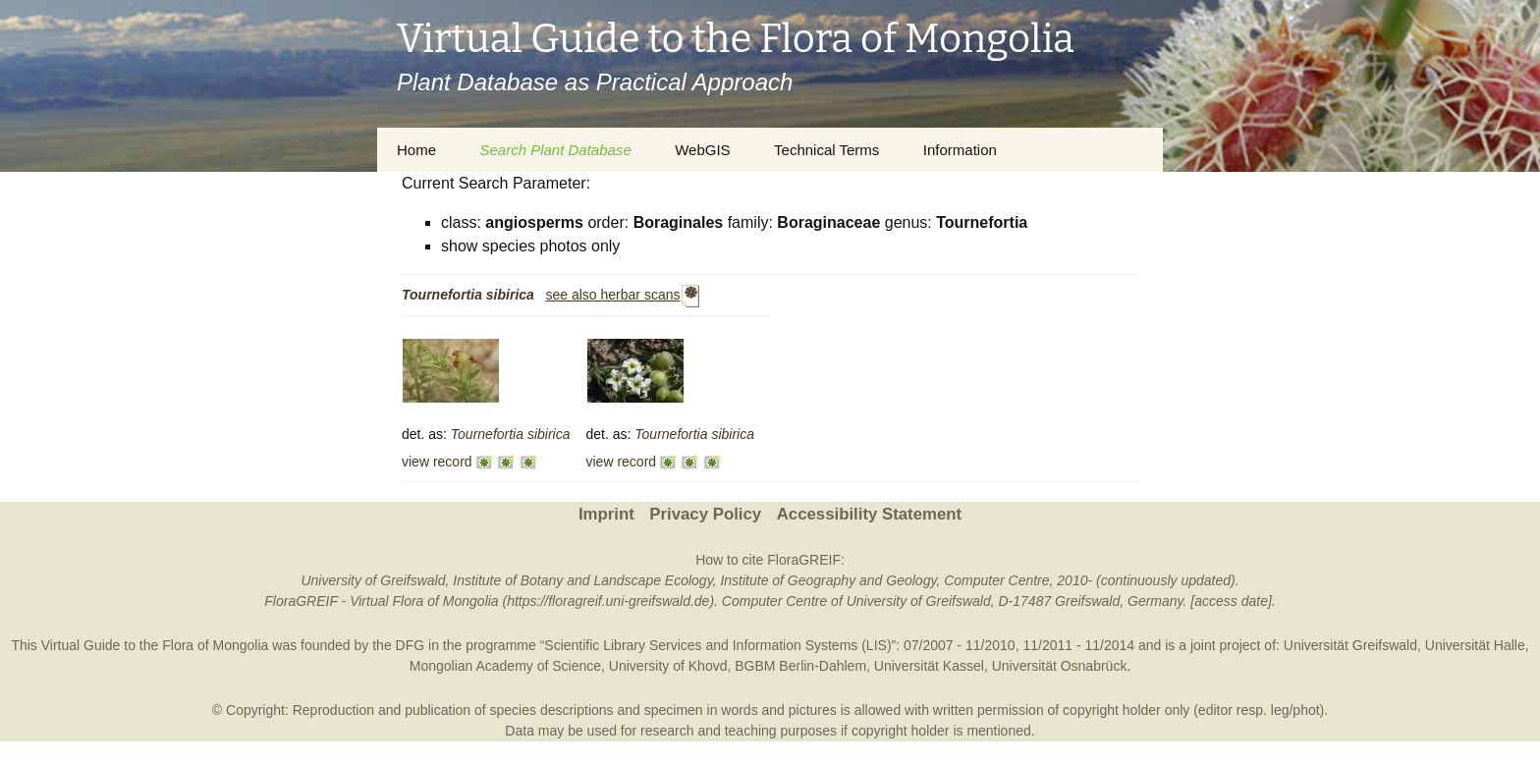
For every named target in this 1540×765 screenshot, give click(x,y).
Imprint (606, 514)
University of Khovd (668, 666)
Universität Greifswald (1350, 645)
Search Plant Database (555, 149)
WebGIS (702, 149)
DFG (410, 645)
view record (437, 461)
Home (416, 149)
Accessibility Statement (869, 514)
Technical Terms (826, 149)
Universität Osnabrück (1060, 666)
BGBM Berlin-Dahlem (800, 666)
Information (960, 149)
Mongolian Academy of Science (505, 666)
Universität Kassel (929, 666)
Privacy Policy (705, 514)
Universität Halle (1475, 645)
